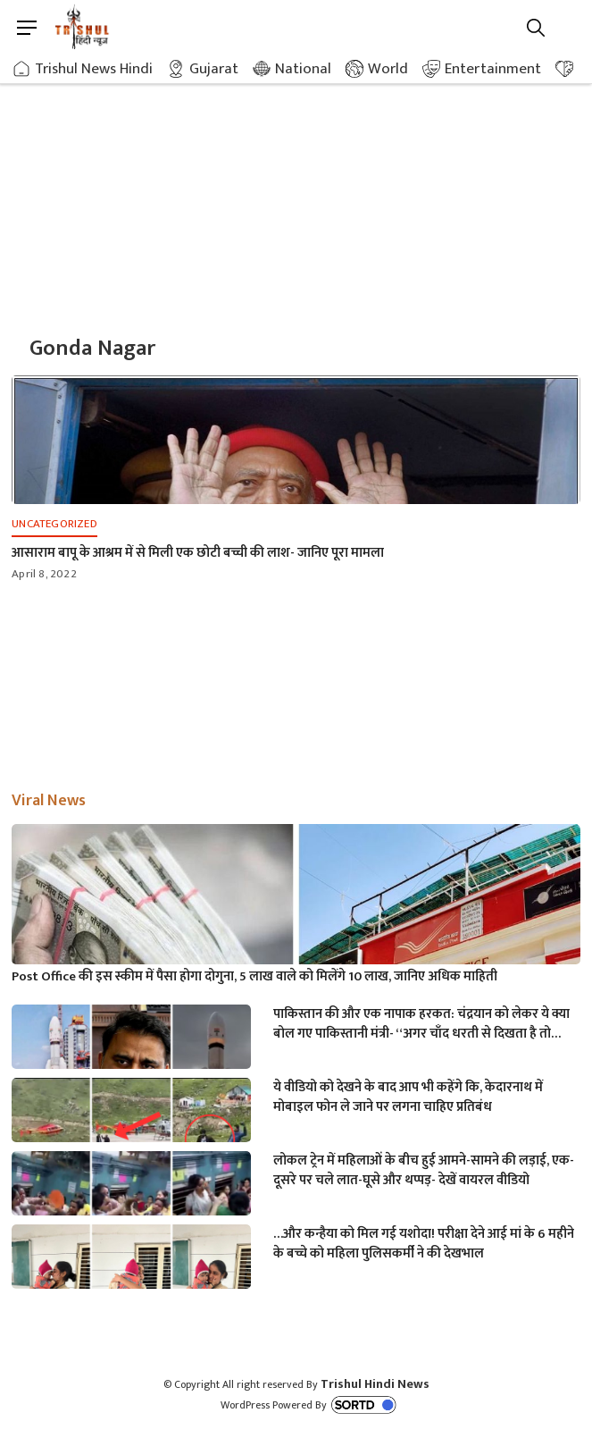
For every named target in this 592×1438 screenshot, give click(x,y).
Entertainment (493, 68)
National (303, 68)
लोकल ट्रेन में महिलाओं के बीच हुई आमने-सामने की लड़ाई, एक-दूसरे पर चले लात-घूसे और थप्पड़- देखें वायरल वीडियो (423, 1170)
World (388, 68)
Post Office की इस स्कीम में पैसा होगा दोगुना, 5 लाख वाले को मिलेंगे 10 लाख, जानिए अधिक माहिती (254, 977)
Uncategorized (54, 524)
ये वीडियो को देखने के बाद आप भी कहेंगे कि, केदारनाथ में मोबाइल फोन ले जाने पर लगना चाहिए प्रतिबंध (408, 1097)
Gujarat (213, 68)
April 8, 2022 (44, 574)
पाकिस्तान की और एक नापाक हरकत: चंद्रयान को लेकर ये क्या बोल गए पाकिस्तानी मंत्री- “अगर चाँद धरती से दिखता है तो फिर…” (421, 1024)
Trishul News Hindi (94, 68)
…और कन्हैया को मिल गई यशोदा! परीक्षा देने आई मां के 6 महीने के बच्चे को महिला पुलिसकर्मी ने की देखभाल (423, 1244)
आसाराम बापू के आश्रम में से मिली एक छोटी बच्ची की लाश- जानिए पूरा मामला (198, 552)
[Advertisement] (296, 188)
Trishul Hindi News (375, 1384)
